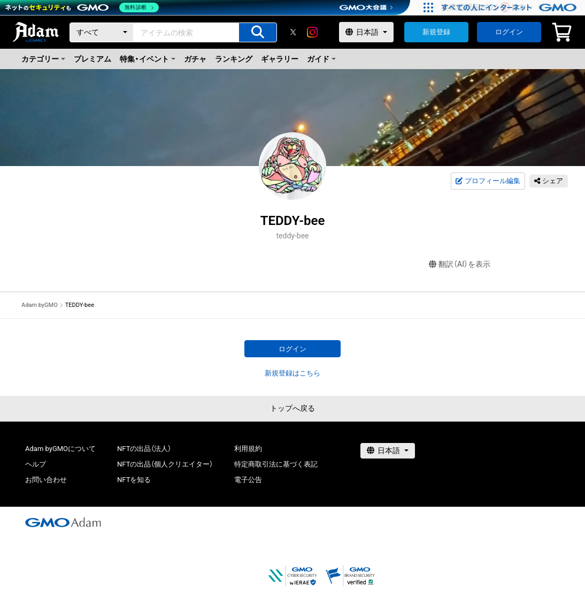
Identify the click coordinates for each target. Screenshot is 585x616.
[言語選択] (366, 32)
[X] (293, 32)
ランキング (233, 59)
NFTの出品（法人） (144, 449)
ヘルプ (35, 464)
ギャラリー (279, 59)
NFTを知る (134, 480)
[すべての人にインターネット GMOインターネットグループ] (510, 7)
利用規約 (248, 449)
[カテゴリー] (102, 32)
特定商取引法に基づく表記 (276, 464)
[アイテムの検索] (257, 32)
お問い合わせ (46, 480)
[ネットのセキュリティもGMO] (82, 7)
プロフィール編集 (488, 181)
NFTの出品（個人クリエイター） (165, 464)
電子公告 (248, 480)
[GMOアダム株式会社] (63, 522)
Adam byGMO (39, 305)
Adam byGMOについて (60, 449)
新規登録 (436, 32)
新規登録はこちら (292, 373)
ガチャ (195, 59)
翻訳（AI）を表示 (459, 264)
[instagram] (312, 32)
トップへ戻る (292, 408)
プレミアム (92, 59)
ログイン (509, 32)
